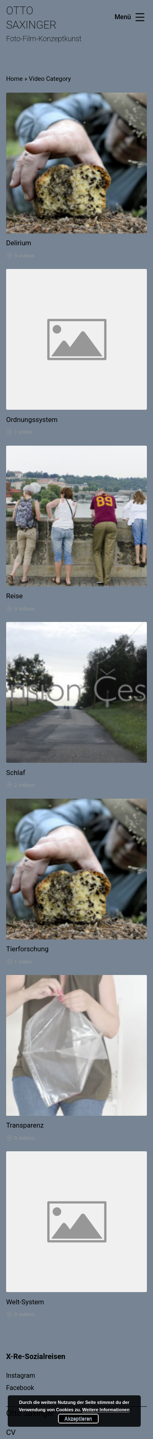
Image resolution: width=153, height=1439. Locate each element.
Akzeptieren (78, 1418)
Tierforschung (27, 949)
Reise (14, 596)
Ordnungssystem (32, 419)
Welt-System (25, 1302)
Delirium (18, 243)
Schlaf (15, 772)
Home (14, 78)
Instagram (20, 1375)
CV (11, 1432)
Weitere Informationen (106, 1409)
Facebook (20, 1388)
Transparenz (25, 1125)
